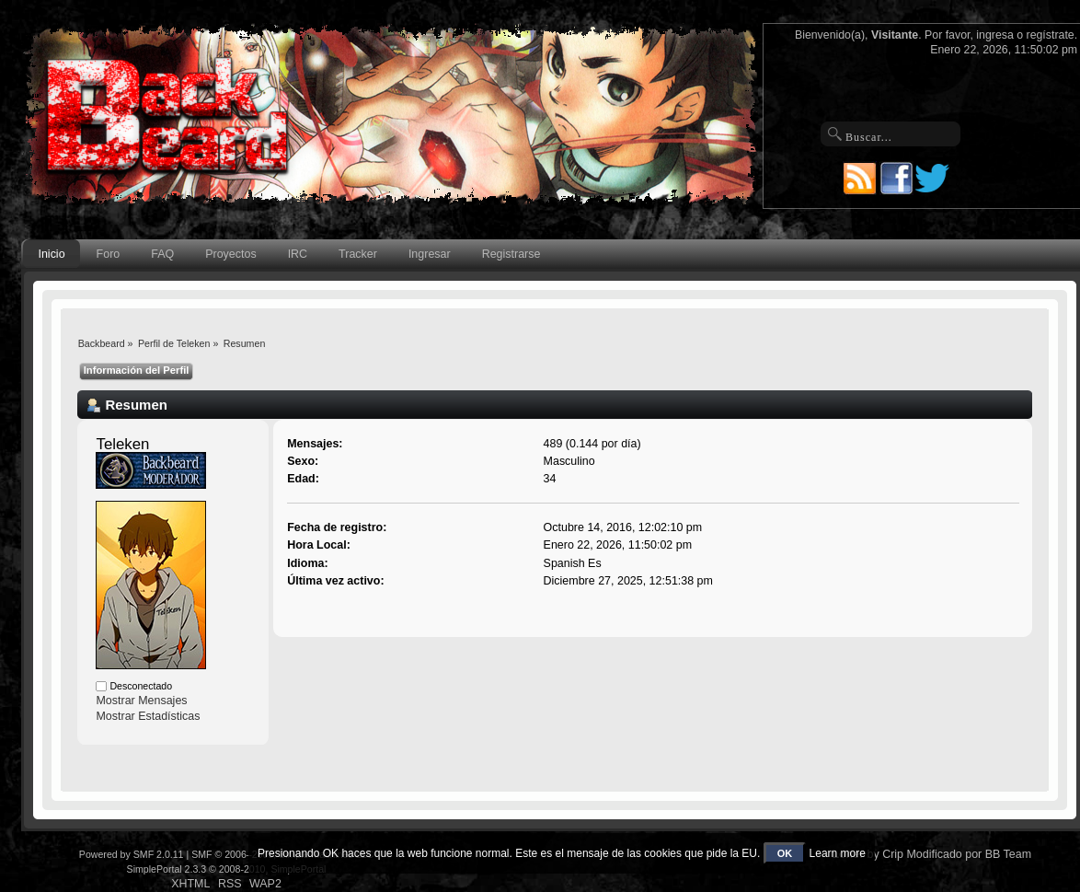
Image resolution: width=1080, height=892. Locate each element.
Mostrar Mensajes (141, 700)
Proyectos (230, 254)
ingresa (995, 35)
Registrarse (511, 254)
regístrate (1050, 35)
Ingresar (429, 254)
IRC (297, 254)
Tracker (358, 254)
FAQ (162, 254)
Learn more (838, 853)
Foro (109, 254)
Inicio (51, 254)
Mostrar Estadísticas (148, 716)
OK (785, 853)
